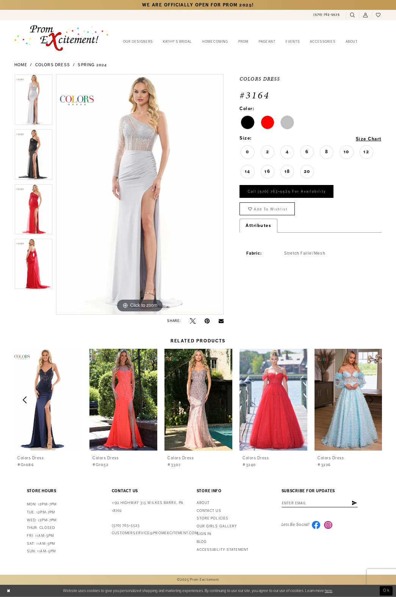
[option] (33, 101)
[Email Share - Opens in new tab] (221, 321)
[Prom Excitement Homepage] (61, 38)
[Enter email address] (320, 503)
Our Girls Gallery (217, 526)
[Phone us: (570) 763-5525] (326, 15)
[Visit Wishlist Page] (378, 15)
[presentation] (48, 400)
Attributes (258, 226)
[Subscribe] (355, 503)
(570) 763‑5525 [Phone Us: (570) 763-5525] (126, 525)
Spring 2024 (92, 64)
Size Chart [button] (368, 138)
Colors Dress (52, 64)
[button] (365, 15)
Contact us (209, 510)
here (328, 590)
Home (21, 64)
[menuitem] (326, 15)
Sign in (204, 534)
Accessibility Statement (223, 549)
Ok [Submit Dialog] (386, 590)
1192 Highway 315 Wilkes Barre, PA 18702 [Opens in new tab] (147, 507)
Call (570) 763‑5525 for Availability (287, 192)
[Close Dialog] (8, 591)
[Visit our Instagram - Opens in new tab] (328, 525)
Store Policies (213, 518)
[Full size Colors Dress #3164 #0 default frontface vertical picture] (139, 194)
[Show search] (352, 15)
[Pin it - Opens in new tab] (207, 321)
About (203, 503)
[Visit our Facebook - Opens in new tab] (316, 525)
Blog (202, 541)
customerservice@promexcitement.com (155, 533)
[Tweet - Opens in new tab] (193, 321)
